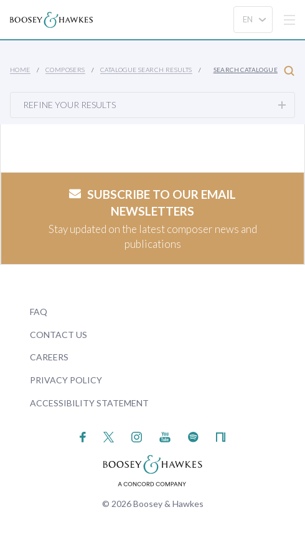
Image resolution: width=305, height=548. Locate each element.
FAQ (38, 311)
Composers (65, 69)
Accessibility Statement (89, 403)
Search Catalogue (254, 70)
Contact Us (58, 334)
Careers (49, 357)
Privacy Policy (66, 380)
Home (20, 69)
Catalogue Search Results (146, 69)
